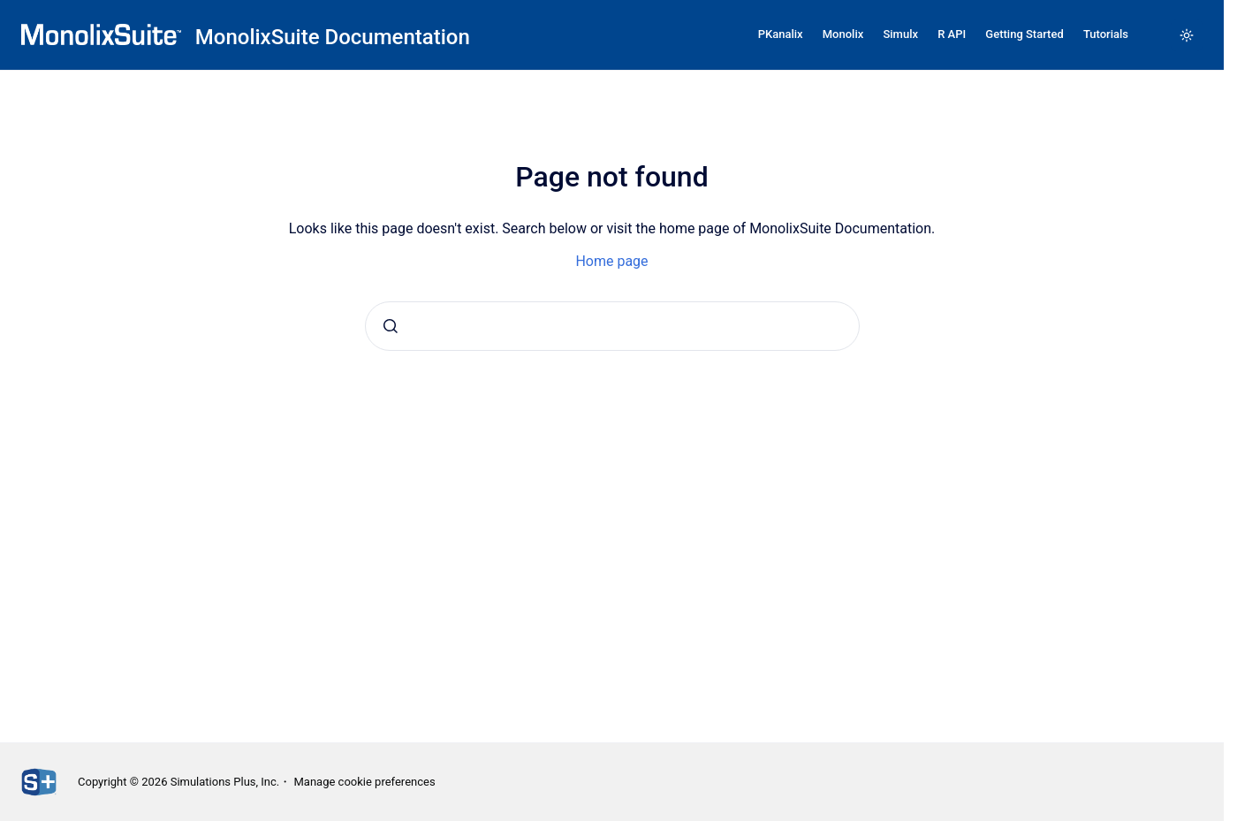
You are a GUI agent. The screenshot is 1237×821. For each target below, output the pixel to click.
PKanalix (780, 34)
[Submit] (390, 326)
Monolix (843, 34)
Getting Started (1024, 34)
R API (951, 34)
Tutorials (1105, 34)
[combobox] (612, 326)
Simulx (900, 34)
